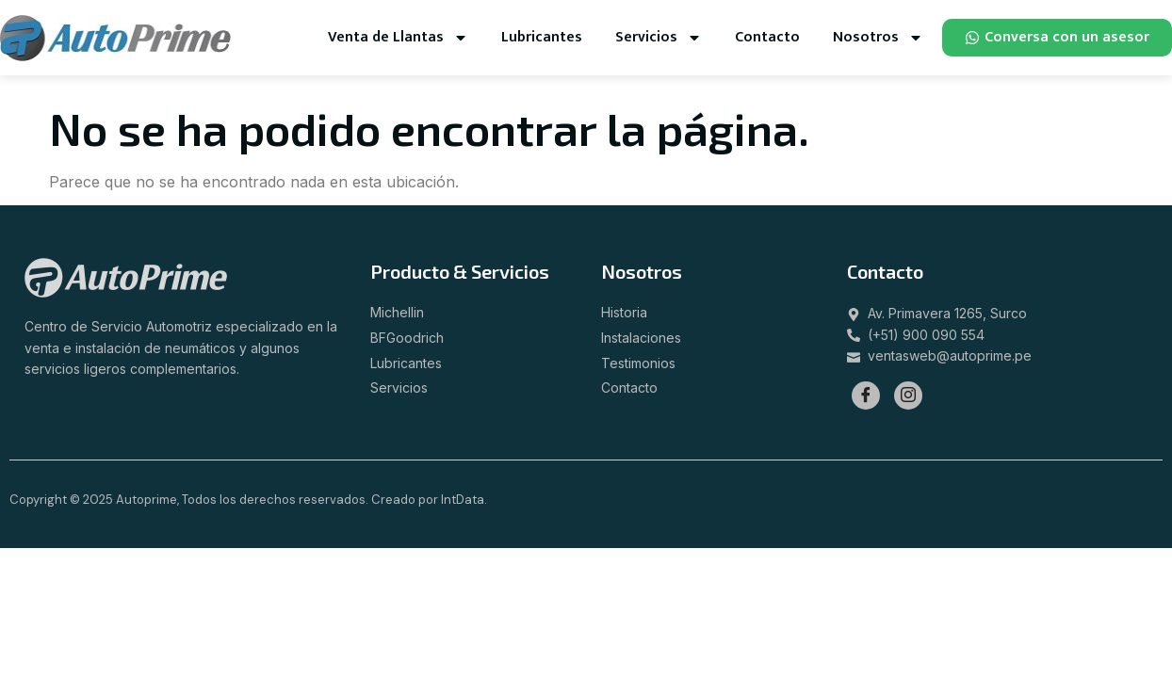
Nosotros (878, 38)
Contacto (767, 37)
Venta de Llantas (398, 38)
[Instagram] (908, 395)
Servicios (658, 38)
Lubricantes (541, 37)
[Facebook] (866, 395)
